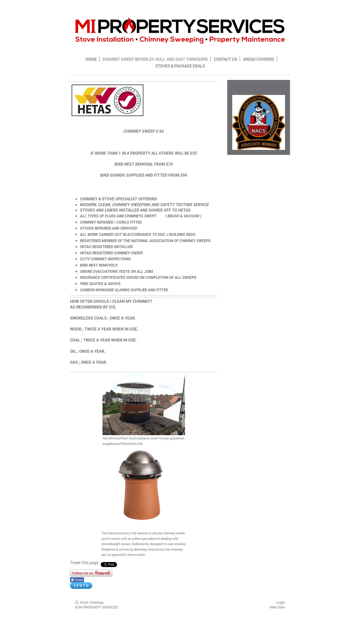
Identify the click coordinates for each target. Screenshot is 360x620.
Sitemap (97, 602)
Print (82, 602)
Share (77, 580)
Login (280, 602)
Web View (277, 607)
